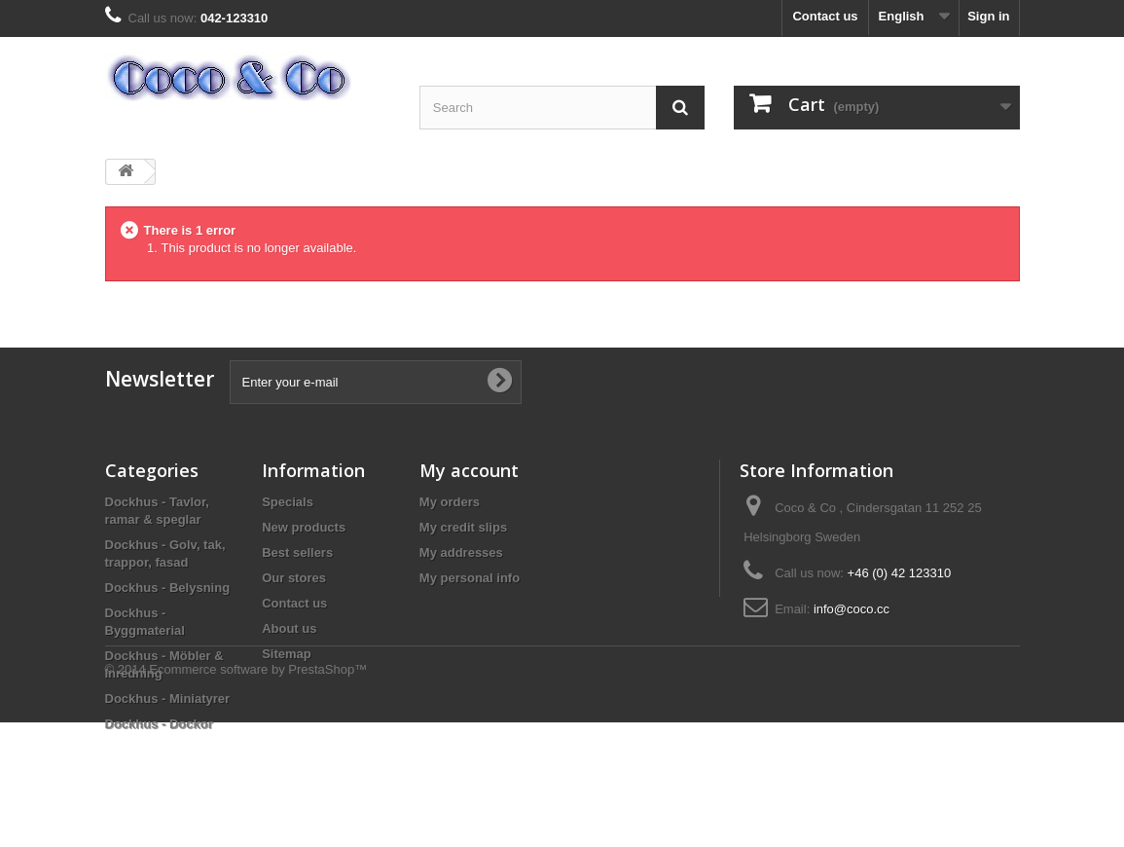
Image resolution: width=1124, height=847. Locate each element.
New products (303, 527)
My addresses (461, 552)
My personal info (469, 578)
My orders (449, 502)
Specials (287, 502)
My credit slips (463, 527)
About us (289, 628)
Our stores (294, 578)
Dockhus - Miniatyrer (168, 698)
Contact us (824, 16)
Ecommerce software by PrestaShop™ (258, 794)
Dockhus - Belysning (168, 587)
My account (469, 470)
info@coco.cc (851, 609)
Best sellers (297, 552)
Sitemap (286, 653)
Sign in (988, 16)
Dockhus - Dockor (159, 724)
